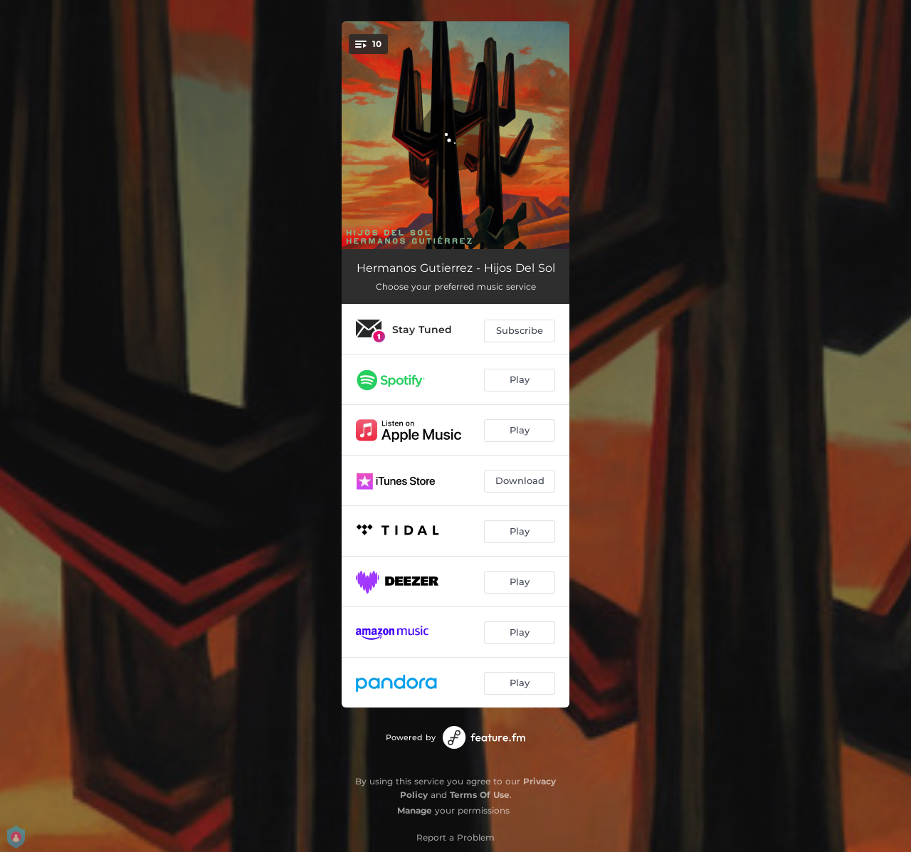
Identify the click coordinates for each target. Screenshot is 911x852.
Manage (414, 810)
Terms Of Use (480, 794)
